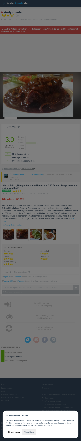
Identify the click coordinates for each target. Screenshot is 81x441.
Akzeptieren (29, 432)
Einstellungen (14, 432)
